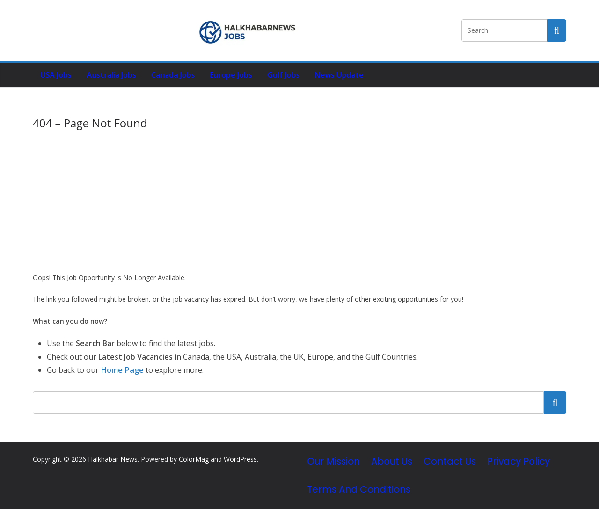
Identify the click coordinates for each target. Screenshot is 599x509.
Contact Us (450, 461)
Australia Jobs (111, 75)
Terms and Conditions (358, 488)
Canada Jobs (173, 75)
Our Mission (333, 461)
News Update (339, 75)
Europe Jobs (231, 75)
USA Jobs (56, 75)
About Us (391, 461)
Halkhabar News (113, 459)
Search (555, 402)
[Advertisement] (299, 201)
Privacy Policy (518, 461)
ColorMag (194, 459)
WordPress (240, 459)
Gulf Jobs (283, 75)
